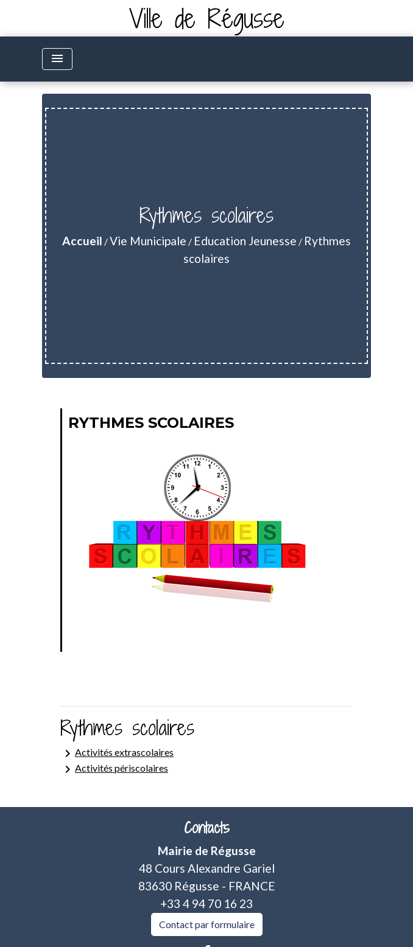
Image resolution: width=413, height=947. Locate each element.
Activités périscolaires (114, 769)
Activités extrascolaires (117, 753)
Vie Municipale (148, 241)
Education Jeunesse (245, 241)
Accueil (82, 241)
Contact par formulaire (207, 924)
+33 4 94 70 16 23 (206, 903)
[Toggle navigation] (57, 59)
